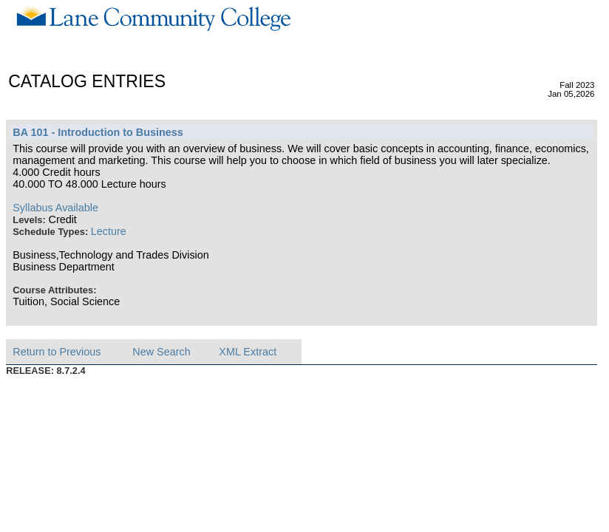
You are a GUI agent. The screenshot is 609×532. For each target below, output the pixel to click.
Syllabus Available (55, 208)
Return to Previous (57, 352)
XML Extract (247, 352)
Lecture (108, 231)
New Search (161, 352)
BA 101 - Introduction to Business (98, 132)
